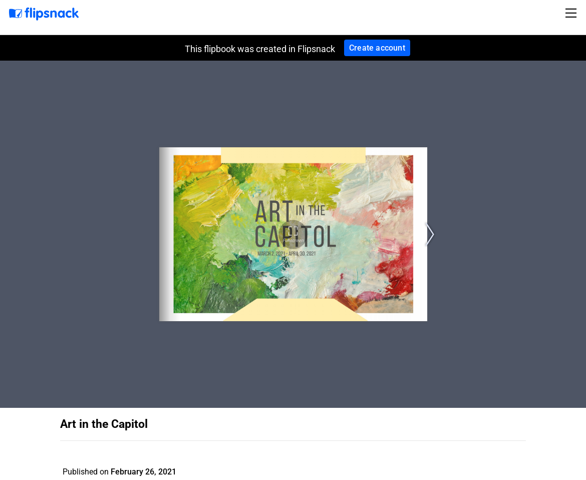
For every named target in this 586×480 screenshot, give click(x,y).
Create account (377, 48)
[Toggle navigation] (572, 13)
